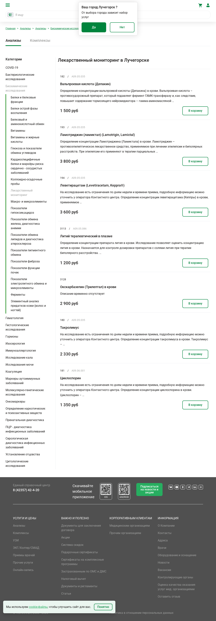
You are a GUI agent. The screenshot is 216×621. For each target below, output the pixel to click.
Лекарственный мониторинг (22, 193)
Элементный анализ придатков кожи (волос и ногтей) (28, 306)
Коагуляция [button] (14, 371)
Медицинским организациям (129, 525)
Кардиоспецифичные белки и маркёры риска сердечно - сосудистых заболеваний (27, 166)
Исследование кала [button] (19, 357)
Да (94, 27)
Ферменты (18, 294)
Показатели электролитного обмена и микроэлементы (29, 283)
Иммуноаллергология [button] (21, 350)
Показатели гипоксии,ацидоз (22, 210)
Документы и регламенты (79, 586)
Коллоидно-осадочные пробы (26, 182)
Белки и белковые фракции (23, 100)
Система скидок (72, 545)
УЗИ (16, 540)
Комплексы (40, 40)
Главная (11, 28)
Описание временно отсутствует (82, 293)
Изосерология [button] (15, 343)
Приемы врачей (24, 555)
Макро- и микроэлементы (29, 201)
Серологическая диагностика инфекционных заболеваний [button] (25, 443)
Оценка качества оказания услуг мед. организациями (176, 587)
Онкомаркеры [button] (15, 401)
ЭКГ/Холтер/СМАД (26, 548)
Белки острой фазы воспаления (24, 111)
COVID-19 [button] (12, 67)
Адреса (163, 540)
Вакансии (164, 570)
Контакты (164, 533)
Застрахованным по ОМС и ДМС (83, 571)
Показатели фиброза (25, 261)
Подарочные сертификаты (79, 552)
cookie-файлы (38, 607)
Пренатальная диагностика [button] (25, 420)
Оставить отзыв (169, 596)
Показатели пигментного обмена (28, 252)
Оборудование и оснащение (177, 555)
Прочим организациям (125, 533)
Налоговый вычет (73, 579)
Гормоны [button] (12, 336)
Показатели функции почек (25, 270)
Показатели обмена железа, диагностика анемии (25, 224)
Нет (122, 27)
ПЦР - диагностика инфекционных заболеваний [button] (25, 429)
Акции (65, 537)
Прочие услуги (23, 562)
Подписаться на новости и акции (149, 489)
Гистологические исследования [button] (17, 327)
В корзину (195, 110)
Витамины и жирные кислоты (25, 139)
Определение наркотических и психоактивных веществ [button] (25, 411)
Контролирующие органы (175, 577)
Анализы (25, 28)
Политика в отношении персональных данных (141, 613)
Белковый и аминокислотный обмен (27, 122)
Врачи (162, 548)
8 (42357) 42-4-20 (26, 490)
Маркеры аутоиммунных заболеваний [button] (23, 381)
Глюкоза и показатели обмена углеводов (26, 151)
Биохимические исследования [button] (16, 88)
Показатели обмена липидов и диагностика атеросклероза (27, 239)
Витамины (18, 130)
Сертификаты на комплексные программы (82, 562)
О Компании (166, 525)
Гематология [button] (14, 318)
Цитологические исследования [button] (17, 464)
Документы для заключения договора (81, 528)
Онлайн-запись (23, 570)
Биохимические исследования (68, 28)
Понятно (103, 607)
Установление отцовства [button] (23, 454)
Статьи (66, 593)
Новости (163, 562)
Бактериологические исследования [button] (20, 77)
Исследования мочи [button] (19, 364)
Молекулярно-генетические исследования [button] (25, 392)
